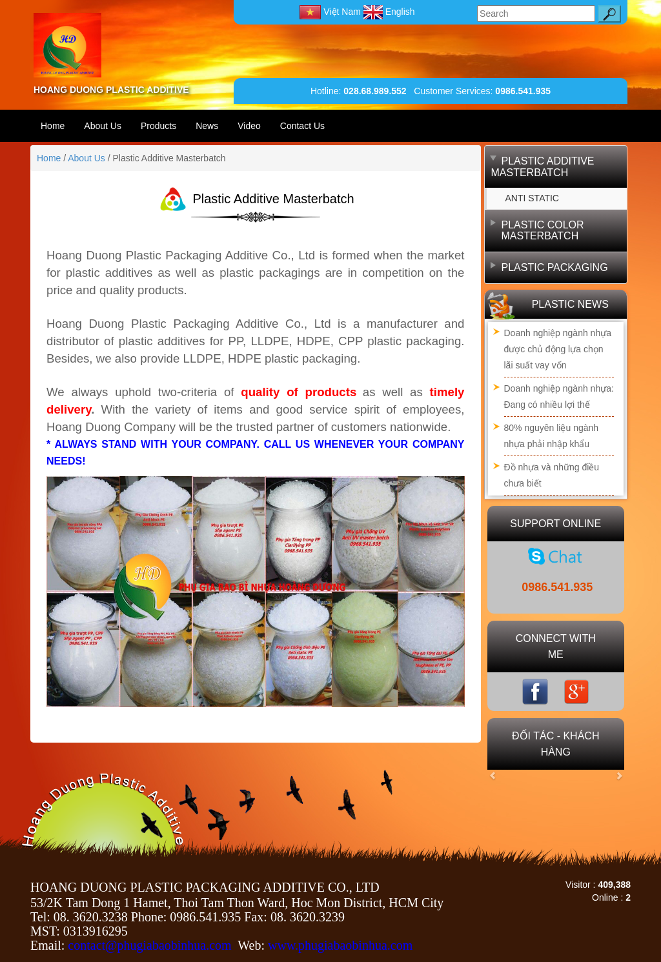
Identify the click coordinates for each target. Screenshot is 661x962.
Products (158, 126)
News (207, 126)
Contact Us (302, 126)
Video (249, 126)
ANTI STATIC (532, 198)
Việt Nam (331, 11)
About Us (102, 126)
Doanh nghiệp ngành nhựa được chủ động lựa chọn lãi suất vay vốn (557, 349)
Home (53, 126)
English (389, 11)
